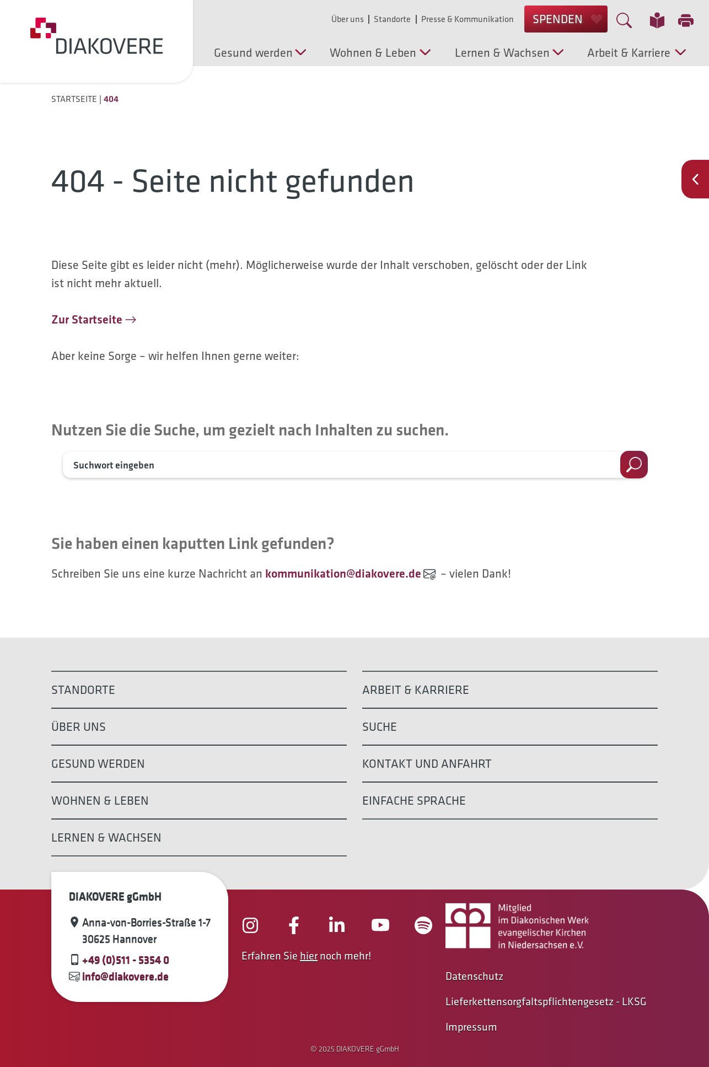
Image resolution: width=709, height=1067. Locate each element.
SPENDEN (567, 19)
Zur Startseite (86, 319)
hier (309, 955)
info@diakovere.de (125, 976)
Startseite (74, 99)
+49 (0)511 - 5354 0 (125, 959)
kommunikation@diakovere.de (343, 573)
